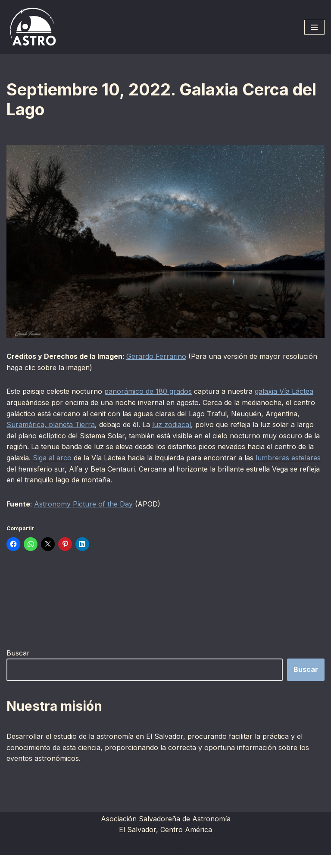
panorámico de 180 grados (148, 391)
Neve (112, 846)
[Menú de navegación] (314, 27)
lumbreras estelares (288, 457)
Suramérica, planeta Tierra (50, 424)
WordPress (209, 846)
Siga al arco (52, 457)
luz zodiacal (171, 424)
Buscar (18, 653)
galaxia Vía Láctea (284, 391)
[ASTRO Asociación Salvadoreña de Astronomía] (32, 27)
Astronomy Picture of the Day (83, 504)
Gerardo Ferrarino (156, 356)
